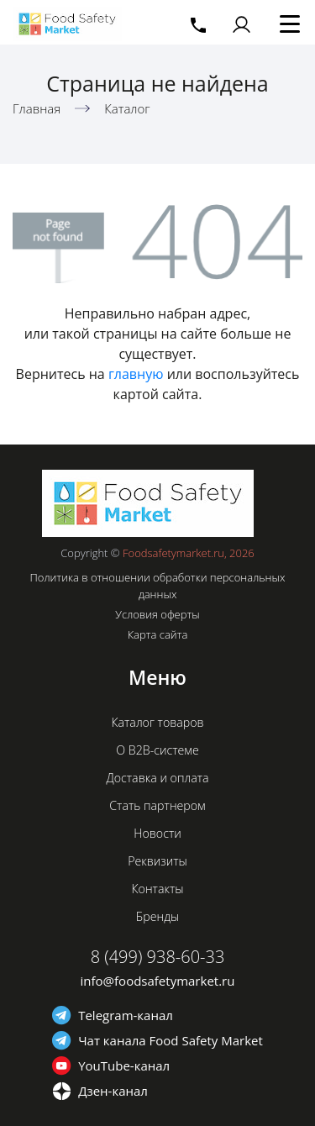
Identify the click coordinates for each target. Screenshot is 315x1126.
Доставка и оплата (157, 778)
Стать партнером (157, 805)
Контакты (157, 889)
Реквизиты (157, 861)
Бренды (157, 916)
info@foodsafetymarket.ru (158, 980)
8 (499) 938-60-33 (158, 956)
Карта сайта (158, 634)
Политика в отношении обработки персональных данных (158, 586)
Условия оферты (157, 614)
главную (136, 374)
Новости (157, 833)
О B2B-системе (157, 750)
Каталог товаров (157, 722)
